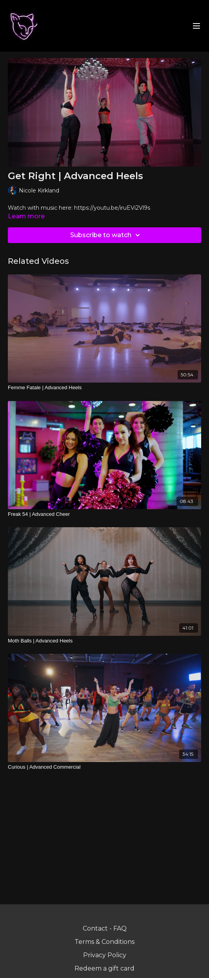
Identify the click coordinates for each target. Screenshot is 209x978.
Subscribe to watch (106, 235)
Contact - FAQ (105, 928)
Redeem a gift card (104, 968)
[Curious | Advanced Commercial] (104, 767)
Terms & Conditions (104, 941)
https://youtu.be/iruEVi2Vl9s (112, 207)
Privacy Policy (104, 955)
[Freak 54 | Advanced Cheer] (104, 514)
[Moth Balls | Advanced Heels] (104, 641)
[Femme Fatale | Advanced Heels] (104, 388)
